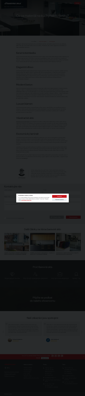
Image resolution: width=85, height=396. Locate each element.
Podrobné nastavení (59, 199)
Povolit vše (59, 196)
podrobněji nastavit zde (26, 200)
